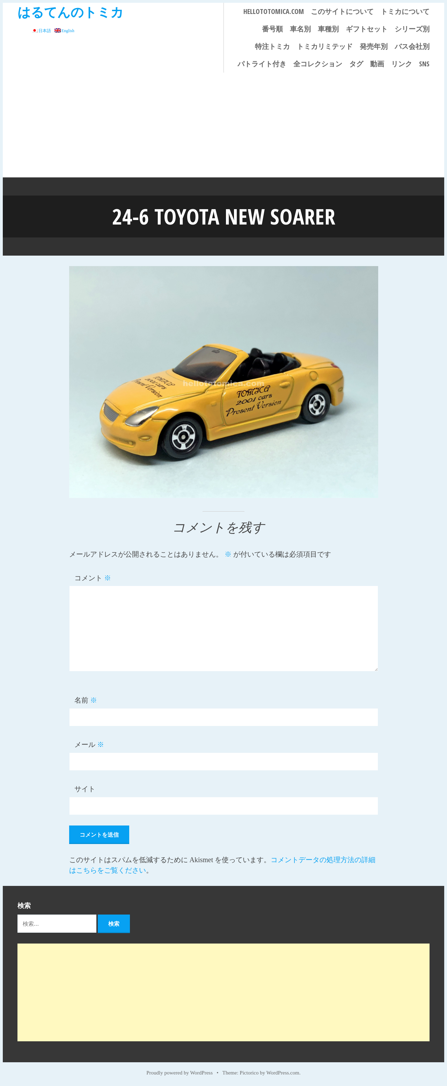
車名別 (300, 29)
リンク (401, 63)
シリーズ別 (412, 29)
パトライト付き (261, 63)
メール (89, 744)
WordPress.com (282, 1073)
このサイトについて (342, 11)
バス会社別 (412, 46)
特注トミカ (272, 46)
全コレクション (317, 63)
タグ (356, 63)
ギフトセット (367, 29)
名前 (85, 700)
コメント (92, 578)
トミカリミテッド (325, 46)
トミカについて (405, 11)
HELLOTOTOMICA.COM (273, 11)
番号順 (272, 29)
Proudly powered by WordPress (179, 1073)
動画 (377, 63)
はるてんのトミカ (70, 12)
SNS (424, 63)
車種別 (328, 29)
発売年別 (374, 46)
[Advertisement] (223, 125)
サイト (84, 789)
